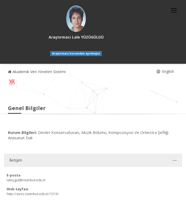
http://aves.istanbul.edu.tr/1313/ (33, 193)
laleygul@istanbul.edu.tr (26, 180)
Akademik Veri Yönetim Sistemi (37, 71)
